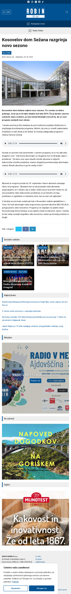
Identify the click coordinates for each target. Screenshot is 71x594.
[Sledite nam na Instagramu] (32, 2)
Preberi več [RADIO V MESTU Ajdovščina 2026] (35, 381)
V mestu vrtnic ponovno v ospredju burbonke (21, 311)
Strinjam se (42, 588)
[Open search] (67, 12)
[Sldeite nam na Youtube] (39, 2)
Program (39, 559)
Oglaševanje (40, 562)
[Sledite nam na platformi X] (36, 2)
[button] (6, 12)
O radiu (38, 556)
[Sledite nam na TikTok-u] (43, 2)
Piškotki (15, 582)
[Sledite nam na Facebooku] (29, 2)
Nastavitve (15, 588)
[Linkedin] (32, 229)
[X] (19, 229)
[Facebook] (25, 229)
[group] (35, 452)
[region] (29, 578)
